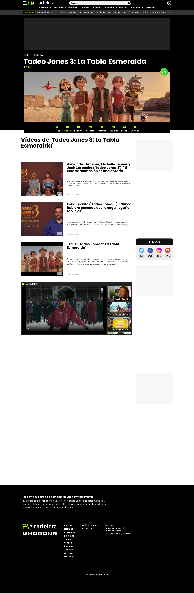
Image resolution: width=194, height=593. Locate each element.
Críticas (135, 7)
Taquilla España (74, 12)
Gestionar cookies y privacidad (118, 533)
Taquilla (68, 549)
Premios (109, 7)
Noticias (43, 7)
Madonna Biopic (115, 12)
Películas (73, 7)
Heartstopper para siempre (95, 12)
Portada (27, 55)
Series (85, 7)
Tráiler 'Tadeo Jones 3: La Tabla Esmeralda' (93, 246)
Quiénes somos (90, 525)
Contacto (87, 528)
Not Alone (136, 12)
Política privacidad (114, 528)
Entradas (150, 7)
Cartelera (58, 7)
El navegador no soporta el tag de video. (64, 310)
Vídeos (97, 7)
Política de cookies (113, 530)
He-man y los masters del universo (51, 12)
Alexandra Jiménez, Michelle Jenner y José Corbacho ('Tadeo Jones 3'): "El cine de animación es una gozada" (98, 167)
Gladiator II (146, 12)
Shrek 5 (127, 12)
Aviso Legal (109, 525)
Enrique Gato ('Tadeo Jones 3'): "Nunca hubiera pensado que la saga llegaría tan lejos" (99, 207)
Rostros (123, 7)
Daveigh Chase (159, 12)
